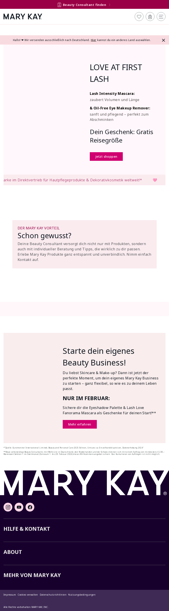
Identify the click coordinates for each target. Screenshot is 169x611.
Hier (93, 40)
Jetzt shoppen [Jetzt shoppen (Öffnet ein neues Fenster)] (106, 156)
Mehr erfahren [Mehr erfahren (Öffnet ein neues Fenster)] (79, 424)
